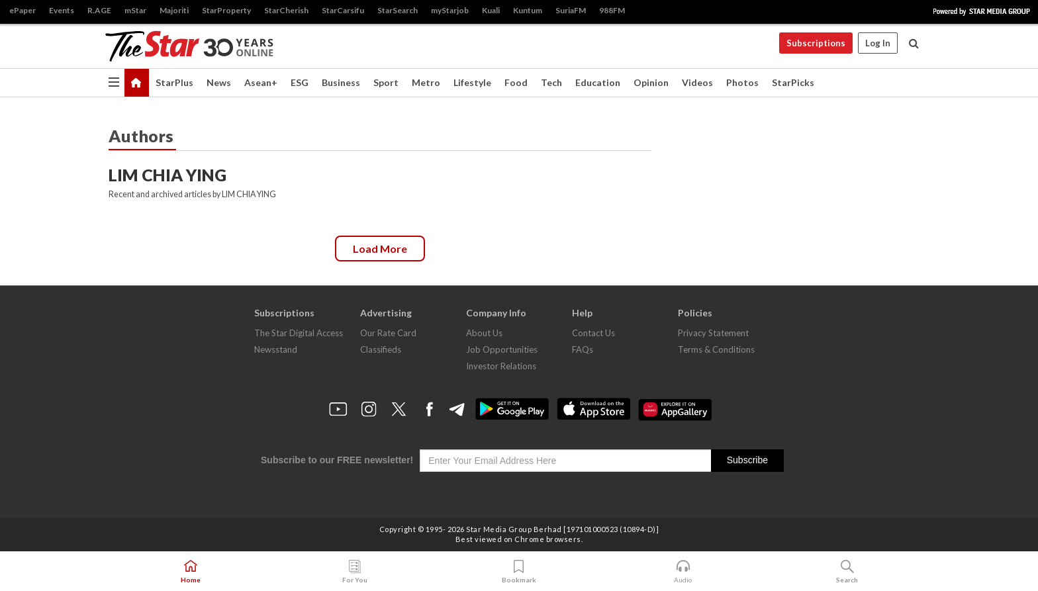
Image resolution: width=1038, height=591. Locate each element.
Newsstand (275, 349)
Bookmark (519, 572)
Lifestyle (472, 82)
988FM (612, 10)
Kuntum (527, 10)
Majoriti (174, 10)
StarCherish (286, 10)
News (219, 82)
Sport (386, 82)
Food (516, 82)
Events (61, 10)
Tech (551, 82)
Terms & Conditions (716, 349)
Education (597, 82)
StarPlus (174, 82)
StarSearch (397, 10)
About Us (484, 333)
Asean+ (260, 82)
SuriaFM (570, 10)
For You (354, 572)
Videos (697, 82)
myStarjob (450, 10)
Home (191, 572)
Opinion (651, 82)
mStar (135, 10)
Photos (742, 82)
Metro (426, 82)
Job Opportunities (502, 349)
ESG (299, 82)
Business (341, 82)
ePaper (22, 10)
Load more (380, 248)
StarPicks (793, 82)
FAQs (582, 349)
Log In (877, 43)
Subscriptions (815, 43)
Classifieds (380, 349)
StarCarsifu (343, 10)
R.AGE (99, 10)
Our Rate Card (388, 333)
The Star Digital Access (298, 333)
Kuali (491, 10)
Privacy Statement (713, 333)
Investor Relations (501, 366)
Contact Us (593, 333)
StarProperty (226, 10)
